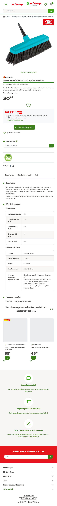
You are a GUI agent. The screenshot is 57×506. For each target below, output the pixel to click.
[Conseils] (28, 378)
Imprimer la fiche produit (28, 72)
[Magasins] (28, 402)
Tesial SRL (36, 502)
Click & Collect (10, 141)
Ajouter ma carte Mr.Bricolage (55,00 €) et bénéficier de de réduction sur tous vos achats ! (28, 117)
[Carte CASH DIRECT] (28, 423)
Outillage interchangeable (35, 17)
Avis (36, 175)
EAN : (18, 84)
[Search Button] (51, 11)
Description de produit (10, 93)
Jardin (8, 17)
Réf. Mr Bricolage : (7, 84)
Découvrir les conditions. (15, 120)
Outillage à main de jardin (19, 17)
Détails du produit (24, 175)
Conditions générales (28, 499)
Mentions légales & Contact (28, 497)
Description (9, 175)
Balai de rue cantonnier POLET (40, 347)
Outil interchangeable (50, 17)
